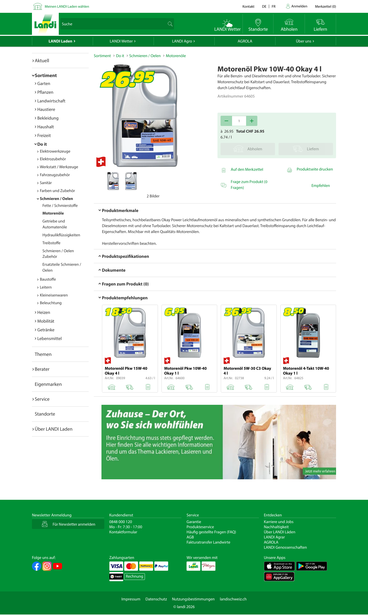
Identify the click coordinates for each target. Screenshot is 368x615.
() (325, 6)
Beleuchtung (51, 302)
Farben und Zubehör (57, 190)
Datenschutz (156, 599)
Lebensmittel (49, 338)
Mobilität (45, 321)
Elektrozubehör (53, 159)
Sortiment (46, 75)
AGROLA (245, 41)
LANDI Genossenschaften (285, 547)
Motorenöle (53, 213)
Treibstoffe (51, 243)
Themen (43, 354)
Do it (42, 144)
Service (42, 399)
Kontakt (249, 6)
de (264, 6)
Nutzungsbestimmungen (193, 599)
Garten (43, 83)
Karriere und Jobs (279, 521)
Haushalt (45, 127)
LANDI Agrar (274, 537)
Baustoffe (48, 279)
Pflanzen (45, 92)
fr (273, 6)
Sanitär (46, 182)
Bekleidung (48, 118)
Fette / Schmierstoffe (60, 205)
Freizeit (44, 135)
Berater (42, 369)
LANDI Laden (60, 41)
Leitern (46, 287)
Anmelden (299, 6)
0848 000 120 (120, 521)
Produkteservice (200, 526)
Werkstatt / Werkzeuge (59, 166)
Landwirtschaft (51, 101)
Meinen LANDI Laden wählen (67, 6)
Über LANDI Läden (279, 532)
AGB (190, 537)
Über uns (303, 41)
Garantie (194, 521)
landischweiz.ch (233, 599)
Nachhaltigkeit (276, 526)
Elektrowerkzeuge (55, 151)
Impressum (130, 599)
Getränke (45, 330)
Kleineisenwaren (54, 295)
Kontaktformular (123, 532)
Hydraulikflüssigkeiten (61, 235)
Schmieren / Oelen (56, 198)
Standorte (45, 414)
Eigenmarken (48, 384)
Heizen (43, 312)
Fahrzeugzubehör (55, 174)
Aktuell (42, 60)
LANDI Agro (182, 41)
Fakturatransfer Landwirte (208, 542)
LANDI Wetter (121, 41)
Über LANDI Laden (54, 429)
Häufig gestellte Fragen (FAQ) (211, 532)
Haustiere (46, 109)
